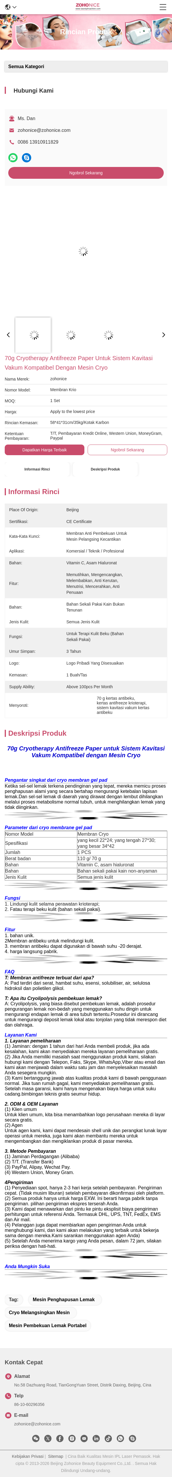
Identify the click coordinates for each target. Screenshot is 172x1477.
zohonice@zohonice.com (44, 130)
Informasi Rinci (37, 469)
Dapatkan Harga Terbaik (44, 450)
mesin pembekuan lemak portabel (47, 1325)
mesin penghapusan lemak (64, 1299)
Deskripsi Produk (105, 469)
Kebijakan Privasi (27, 1456)
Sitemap (55, 1456)
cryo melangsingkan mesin (39, 1312)
